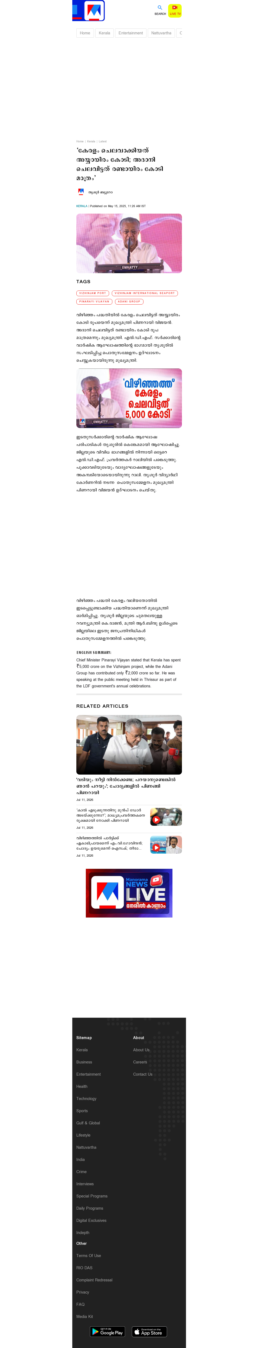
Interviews (85, 1184)
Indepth (82, 1233)
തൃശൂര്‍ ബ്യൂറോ (100, 192)
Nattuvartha (161, 33)
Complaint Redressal (94, 1280)
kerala (81, 206)
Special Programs (91, 1196)
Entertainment (131, 33)
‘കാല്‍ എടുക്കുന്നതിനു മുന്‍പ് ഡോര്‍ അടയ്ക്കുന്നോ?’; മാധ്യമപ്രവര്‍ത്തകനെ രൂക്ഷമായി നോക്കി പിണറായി (110, 815)
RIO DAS (84, 1268)
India (80, 1160)
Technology (86, 1099)
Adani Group (129, 301)
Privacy (82, 1292)
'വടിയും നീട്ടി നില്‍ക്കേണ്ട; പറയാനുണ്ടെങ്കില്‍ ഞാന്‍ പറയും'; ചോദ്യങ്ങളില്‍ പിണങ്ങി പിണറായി (126, 786)
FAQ (80, 1304)
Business (84, 1062)
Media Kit (84, 1317)
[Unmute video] (129, 893)
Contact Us (142, 1074)
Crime (81, 1172)
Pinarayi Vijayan (94, 301)
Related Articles (102, 706)
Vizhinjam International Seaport (145, 293)
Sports (82, 1111)
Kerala (104, 33)
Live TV (175, 14)
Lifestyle (83, 1135)
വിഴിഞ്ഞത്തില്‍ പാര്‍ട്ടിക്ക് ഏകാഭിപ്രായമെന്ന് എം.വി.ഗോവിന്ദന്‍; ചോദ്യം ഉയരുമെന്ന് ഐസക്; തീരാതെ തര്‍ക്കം (110, 843)
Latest (103, 141)
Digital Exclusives (91, 1220)
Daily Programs (89, 1208)
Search (160, 14)
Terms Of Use (88, 1256)
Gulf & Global (88, 1123)
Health (81, 1086)
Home (85, 33)
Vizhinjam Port (92, 293)
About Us (141, 1050)
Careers (140, 1062)
